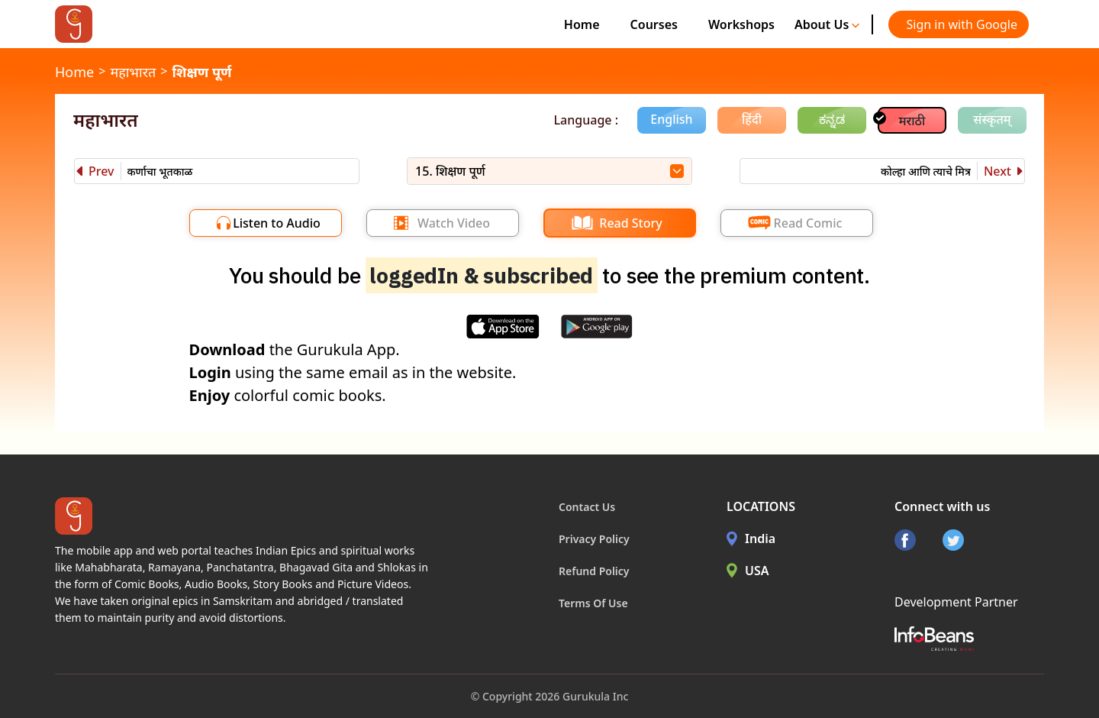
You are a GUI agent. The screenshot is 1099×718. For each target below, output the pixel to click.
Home (582, 24)
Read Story (630, 223)
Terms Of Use (593, 603)
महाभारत (133, 72)
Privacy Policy (594, 539)
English (671, 119)
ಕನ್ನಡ (832, 119)
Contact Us (587, 507)
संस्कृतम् (991, 119)
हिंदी (752, 119)
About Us (827, 24)
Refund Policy (594, 571)
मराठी (912, 120)
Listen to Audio (277, 223)
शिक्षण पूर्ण (201, 72)
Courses (654, 24)
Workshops (741, 24)
